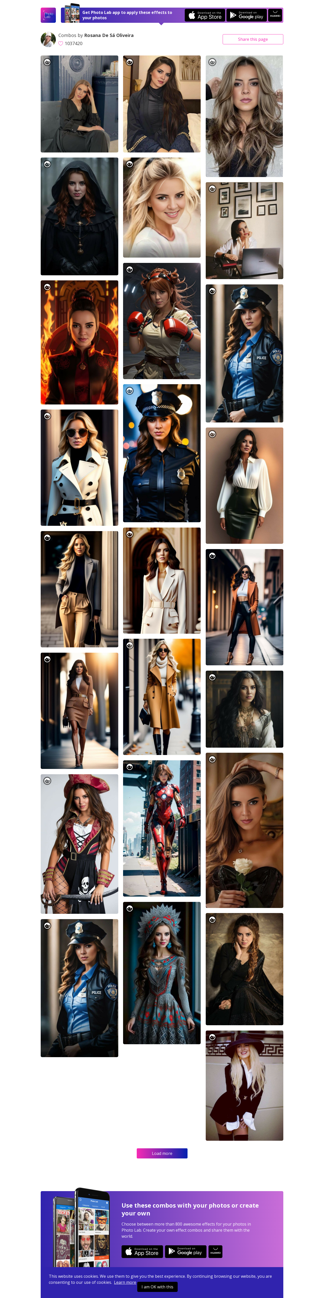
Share (253, 39)
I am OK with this (157, 1287)
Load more (162, 1153)
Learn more (125, 1282)
